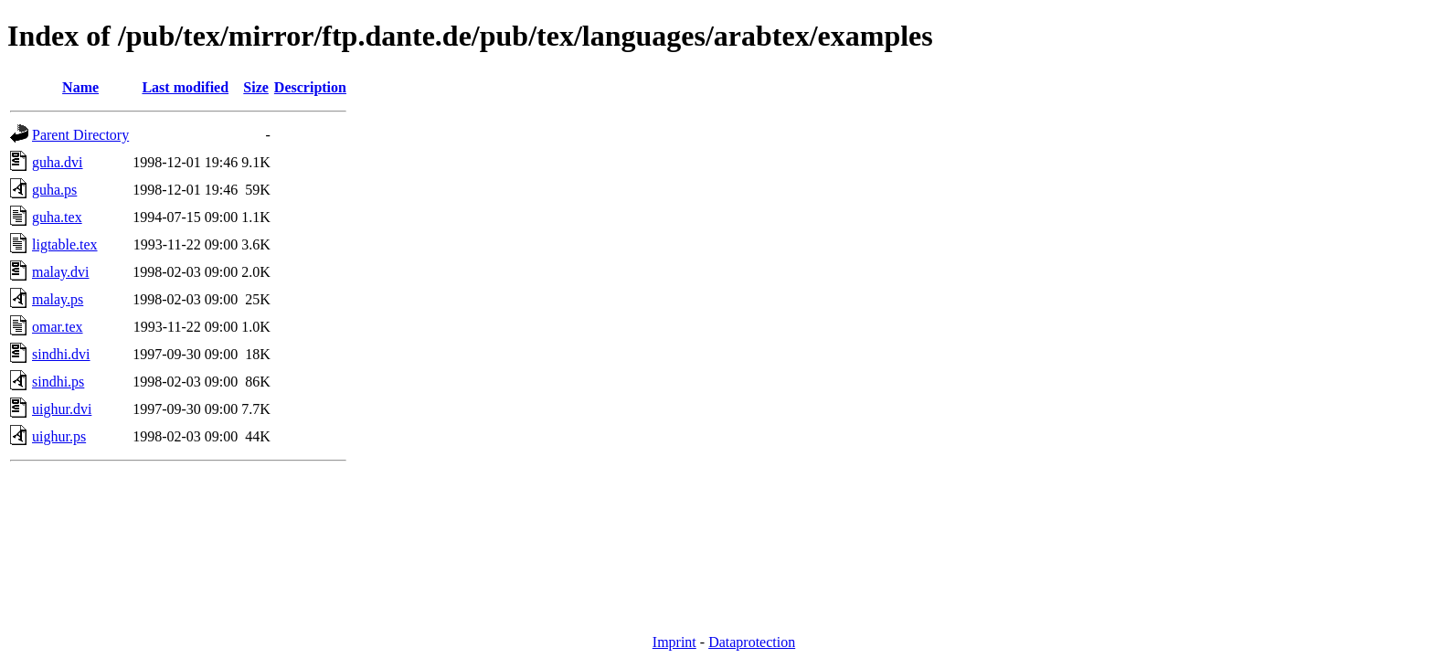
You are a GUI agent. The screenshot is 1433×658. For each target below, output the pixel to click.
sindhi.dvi (61, 354)
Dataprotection (751, 642)
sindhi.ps (58, 381)
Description (310, 87)
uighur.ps (59, 436)
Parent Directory (80, 135)
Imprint (674, 642)
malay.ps (57, 299)
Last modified (185, 87)
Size (256, 87)
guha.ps (54, 189)
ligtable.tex (65, 244)
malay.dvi (61, 272)
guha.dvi (57, 162)
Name (80, 87)
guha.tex (57, 217)
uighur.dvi (61, 409)
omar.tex (57, 326)
